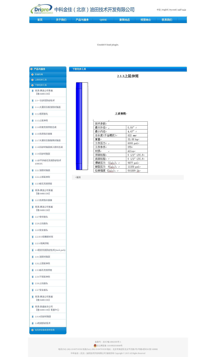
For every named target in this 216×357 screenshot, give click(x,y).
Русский (173, 10)
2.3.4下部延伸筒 (42, 276)
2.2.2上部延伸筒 (42, 177)
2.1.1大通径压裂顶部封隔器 (48, 107)
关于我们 (61, 19)
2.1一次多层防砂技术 (45, 100)
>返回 (78, 177)
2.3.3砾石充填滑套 (43, 270)
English (165, 10)
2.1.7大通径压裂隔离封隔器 (48, 140)
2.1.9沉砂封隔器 (42, 154)
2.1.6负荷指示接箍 (43, 134)
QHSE (103, 19)
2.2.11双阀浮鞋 (42, 243)
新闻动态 (124, 19)
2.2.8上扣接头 (41, 223)
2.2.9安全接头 (41, 230)
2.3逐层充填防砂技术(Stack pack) (50, 250)
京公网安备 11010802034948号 (108, 345)
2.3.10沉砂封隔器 (43, 316)
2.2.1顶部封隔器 (42, 170)
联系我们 (167, 19)
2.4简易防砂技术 (42, 323)
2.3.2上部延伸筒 (42, 263)
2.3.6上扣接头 (41, 283)
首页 (40, 19)
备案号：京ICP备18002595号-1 (108, 342)
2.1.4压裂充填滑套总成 (45, 127)
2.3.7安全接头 (41, 290)
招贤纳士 (146, 19)
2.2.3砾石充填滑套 (43, 183)
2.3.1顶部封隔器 (42, 256)
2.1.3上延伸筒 (41, 120)
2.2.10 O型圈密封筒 (44, 237)
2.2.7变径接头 (41, 217)
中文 (159, 10)
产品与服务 (82, 19)
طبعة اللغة (182, 10)
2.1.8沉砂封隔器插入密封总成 (49, 147)
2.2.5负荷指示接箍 (43, 200)
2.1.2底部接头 (41, 114)
